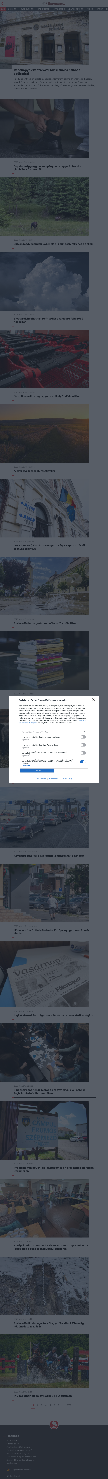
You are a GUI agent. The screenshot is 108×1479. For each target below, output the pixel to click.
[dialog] (54, 739)
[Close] (94, 700)
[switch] (83, 737)
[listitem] (54, 732)
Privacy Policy (67, 779)
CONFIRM (37, 770)
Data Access (53, 779)
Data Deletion (41, 779)
